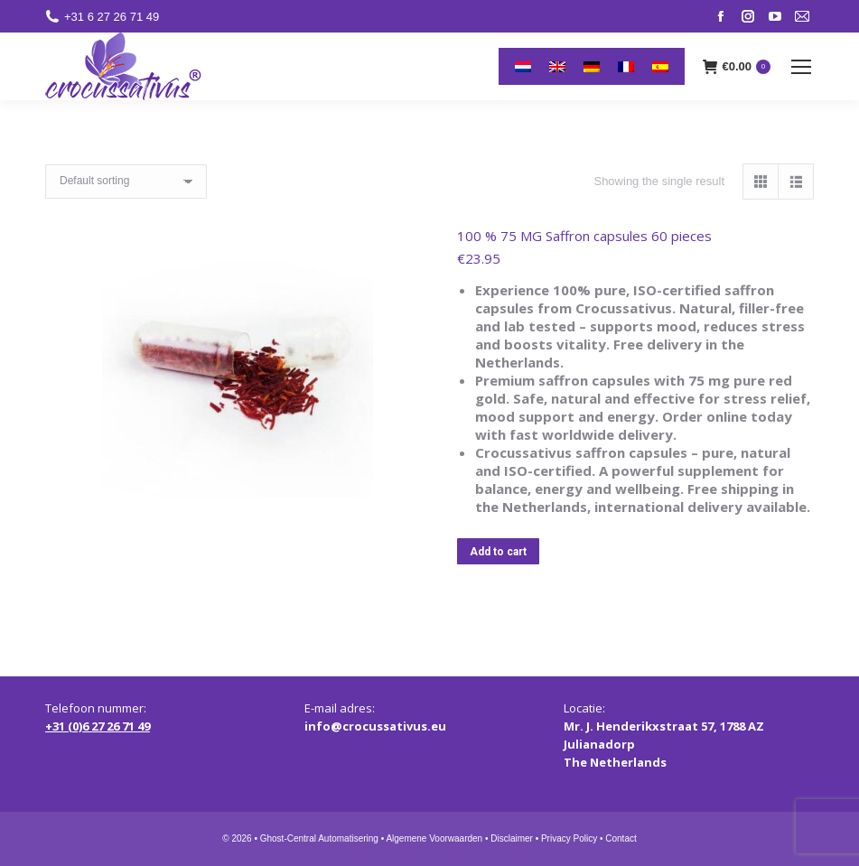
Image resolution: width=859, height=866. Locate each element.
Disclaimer (511, 838)
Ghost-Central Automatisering (319, 838)
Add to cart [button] (498, 551)
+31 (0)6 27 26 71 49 (97, 726)
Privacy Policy (569, 838)
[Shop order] (126, 181)
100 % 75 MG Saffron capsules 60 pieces (584, 236)
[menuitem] (523, 66)
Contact (620, 838)
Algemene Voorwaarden (434, 838)
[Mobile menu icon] (801, 66)
